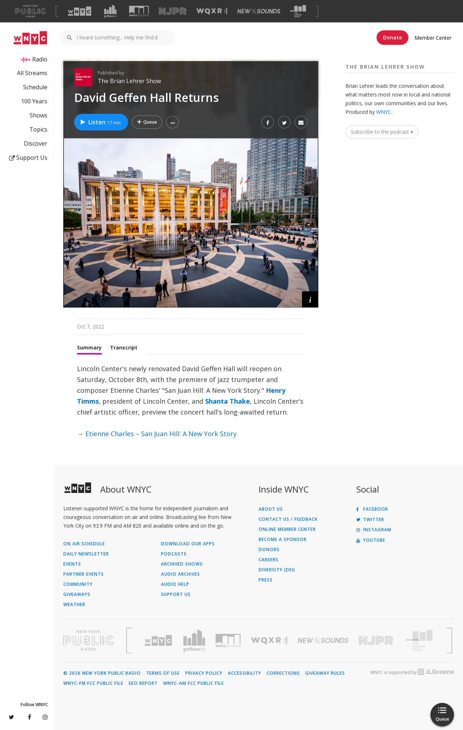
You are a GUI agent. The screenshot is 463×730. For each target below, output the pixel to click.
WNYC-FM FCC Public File (93, 683)
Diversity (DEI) (277, 570)
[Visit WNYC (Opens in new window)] (79, 11)
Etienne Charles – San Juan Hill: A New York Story (161, 433)
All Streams (32, 73)
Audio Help (175, 584)
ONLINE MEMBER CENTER (287, 529)
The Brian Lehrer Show (129, 81)
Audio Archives (180, 574)
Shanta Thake (227, 401)
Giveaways (76, 594)
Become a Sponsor (283, 539)
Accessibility (244, 673)
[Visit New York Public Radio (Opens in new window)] (88, 640)
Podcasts (174, 554)
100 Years (34, 101)
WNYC (383, 111)
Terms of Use (163, 673)
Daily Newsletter (86, 554)
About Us (271, 509)
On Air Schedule (84, 544)
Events (72, 564)
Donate (392, 37)
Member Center (433, 37)
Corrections (283, 673)
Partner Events (83, 574)
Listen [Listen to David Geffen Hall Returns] (100, 122)
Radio (39, 59)
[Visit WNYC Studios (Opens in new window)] (139, 11)
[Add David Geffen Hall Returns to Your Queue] (147, 122)
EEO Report (143, 683)
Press (266, 580)
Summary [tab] (89, 347)
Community (78, 584)
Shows (38, 115)
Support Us (28, 158)
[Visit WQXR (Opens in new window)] (211, 11)
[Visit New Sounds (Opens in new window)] (258, 11)
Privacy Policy (203, 673)
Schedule (35, 87)
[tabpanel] (190, 401)
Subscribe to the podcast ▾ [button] (382, 131)
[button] (172, 122)
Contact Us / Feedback (288, 519)
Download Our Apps (188, 544)
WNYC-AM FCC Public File (193, 683)
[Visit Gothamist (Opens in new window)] (110, 11)
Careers (269, 560)
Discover (35, 143)
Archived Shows (182, 564)
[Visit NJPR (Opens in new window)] (173, 11)
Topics (38, 129)
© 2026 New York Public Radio (102, 673)
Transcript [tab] (123, 347)
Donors (269, 550)
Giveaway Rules (325, 673)
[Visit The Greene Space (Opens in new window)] (298, 11)
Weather (74, 604)
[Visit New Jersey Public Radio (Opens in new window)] (377, 640)
